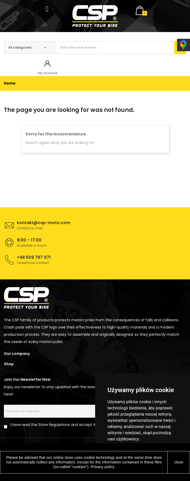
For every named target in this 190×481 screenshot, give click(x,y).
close (178, 462)
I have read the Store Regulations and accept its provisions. (63, 424)
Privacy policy (103, 466)
